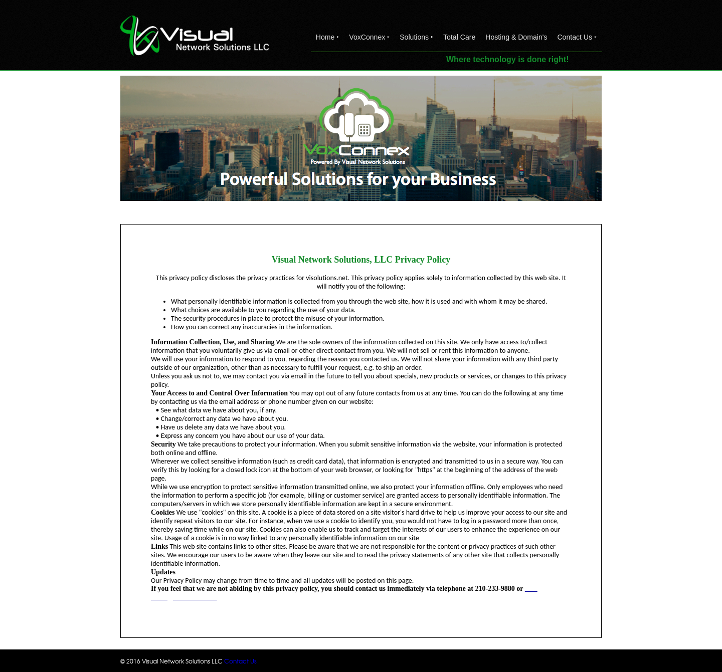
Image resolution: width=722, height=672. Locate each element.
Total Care (459, 37)
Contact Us (577, 37)
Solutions (416, 37)
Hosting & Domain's (516, 37)
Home (327, 37)
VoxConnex (369, 37)
